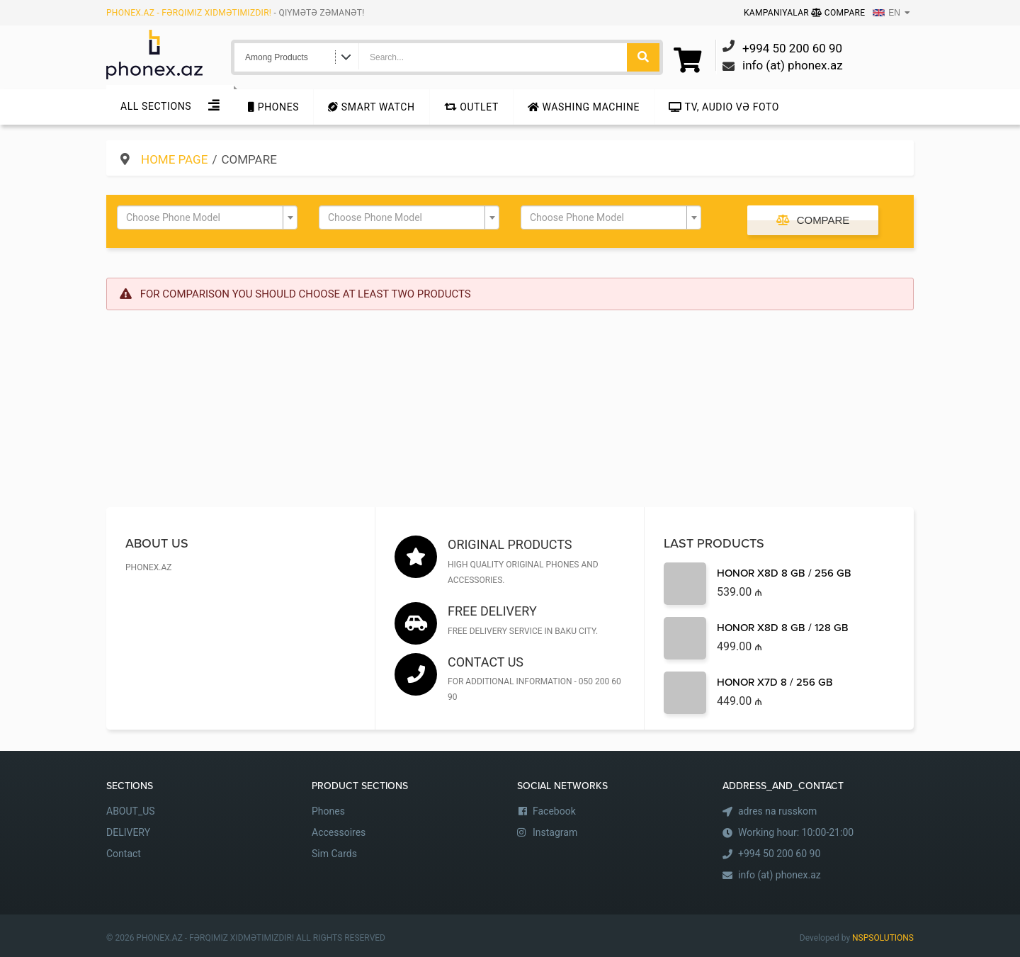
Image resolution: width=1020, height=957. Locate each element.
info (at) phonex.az (779, 874)
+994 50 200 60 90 (779, 853)
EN (886, 13)
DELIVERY (128, 832)
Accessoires (339, 832)
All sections (155, 106)
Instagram (555, 832)
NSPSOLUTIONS (883, 938)
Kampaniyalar (777, 13)
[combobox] (207, 217)
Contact (123, 853)
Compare (838, 13)
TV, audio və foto (724, 107)
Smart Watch (371, 107)
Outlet (471, 107)
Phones (273, 107)
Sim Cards (334, 853)
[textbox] (203, 217)
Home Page (174, 159)
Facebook (554, 811)
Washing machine (584, 107)
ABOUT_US (130, 811)
